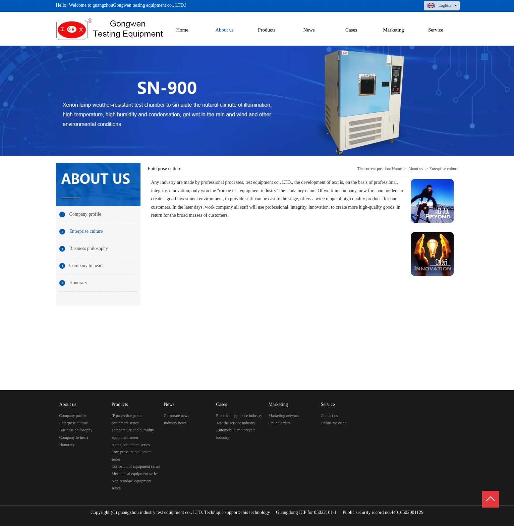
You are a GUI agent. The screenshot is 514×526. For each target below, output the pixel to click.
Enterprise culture (444, 168)
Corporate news (176, 415)
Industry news (175, 423)
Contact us (329, 415)
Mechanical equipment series (135, 473)
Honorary (67, 444)
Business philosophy (76, 430)
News (169, 404)
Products (120, 404)
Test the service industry (235, 423)
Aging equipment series (131, 444)
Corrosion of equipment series (136, 466)
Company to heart (73, 437)
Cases (221, 404)
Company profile (73, 415)
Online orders (280, 423)
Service (328, 404)
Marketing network (284, 415)
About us (415, 168)
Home (397, 168)
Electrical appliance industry (239, 415)
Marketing (278, 404)
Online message (333, 423)
